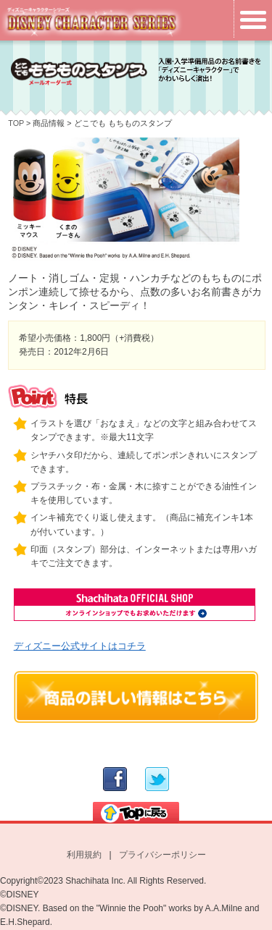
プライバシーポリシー (162, 855)
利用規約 (84, 855)
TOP (16, 123)
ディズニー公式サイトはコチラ (80, 646)
